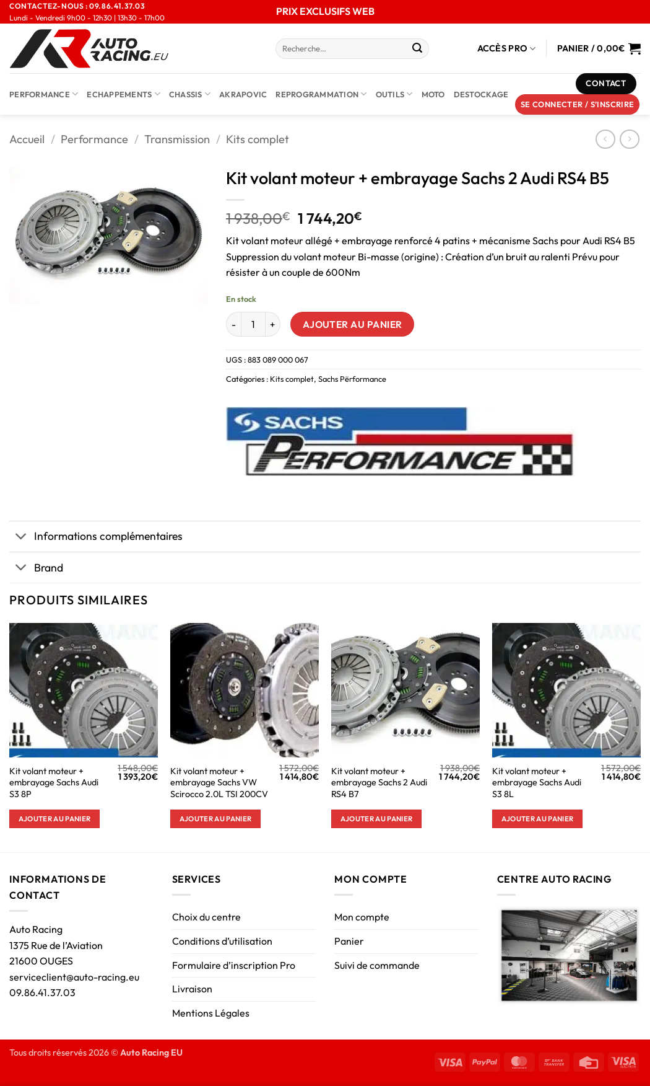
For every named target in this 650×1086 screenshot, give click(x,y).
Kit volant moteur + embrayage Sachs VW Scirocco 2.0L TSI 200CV (219, 783)
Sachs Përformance (352, 379)
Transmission (177, 139)
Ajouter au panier (352, 324)
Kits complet (257, 139)
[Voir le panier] (599, 48)
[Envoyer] (417, 49)
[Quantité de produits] (253, 324)
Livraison (192, 988)
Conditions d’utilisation (222, 941)
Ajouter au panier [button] (55, 818)
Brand (36, 568)
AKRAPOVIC (243, 94)
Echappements (123, 94)
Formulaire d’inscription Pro (233, 965)
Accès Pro (506, 49)
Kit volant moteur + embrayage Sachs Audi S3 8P (53, 783)
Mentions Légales (210, 1013)
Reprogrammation (320, 94)
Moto (433, 94)
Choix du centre (206, 917)
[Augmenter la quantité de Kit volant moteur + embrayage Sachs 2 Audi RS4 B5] (273, 324)
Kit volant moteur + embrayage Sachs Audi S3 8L (536, 783)
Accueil (27, 139)
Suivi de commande (377, 965)
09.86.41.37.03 (42, 992)
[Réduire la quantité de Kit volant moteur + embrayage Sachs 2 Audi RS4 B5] (233, 324)
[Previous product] (629, 139)
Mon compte (361, 917)
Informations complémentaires (96, 537)
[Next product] (605, 139)
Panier (349, 941)
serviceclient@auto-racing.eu (74, 977)
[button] (577, 104)
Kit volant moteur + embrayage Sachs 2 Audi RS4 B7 (379, 783)
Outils (394, 94)
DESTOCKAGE (481, 94)
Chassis (189, 94)
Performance (43, 94)
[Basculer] (21, 537)
